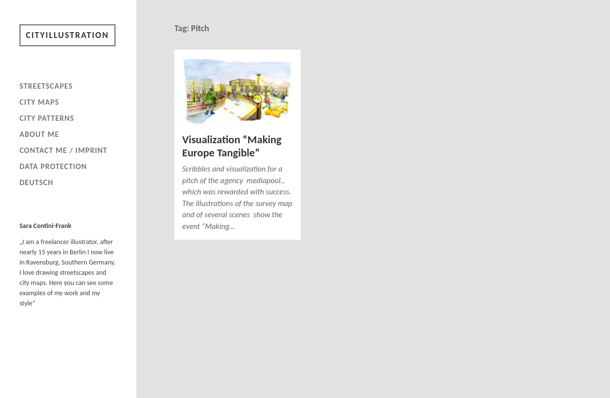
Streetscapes (46, 86)
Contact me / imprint (63, 150)
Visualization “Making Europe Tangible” (232, 146)
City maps (39, 102)
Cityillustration (67, 35)
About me (39, 134)
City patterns (46, 118)
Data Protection (53, 166)
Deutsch (36, 182)
